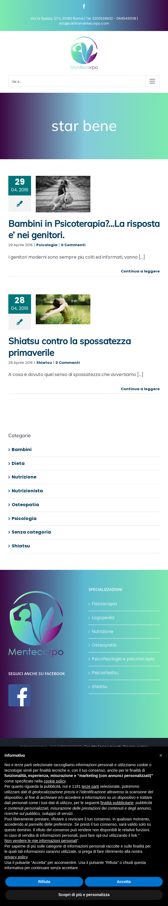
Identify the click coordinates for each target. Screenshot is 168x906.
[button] (160, 755)
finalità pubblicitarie (116, 803)
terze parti (90, 786)
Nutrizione (24, 477)
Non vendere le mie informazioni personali (40, 840)
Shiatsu (44, 362)
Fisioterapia (104, 604)
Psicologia (46, 245)
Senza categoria (31, 532)
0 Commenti (73, 245)
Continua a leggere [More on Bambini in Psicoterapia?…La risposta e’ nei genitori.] (140, 271)
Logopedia (103, 617)
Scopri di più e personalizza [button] (84, 894)
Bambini (22, 449)
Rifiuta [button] (44, 881)
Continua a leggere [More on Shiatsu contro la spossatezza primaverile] (140, 389)
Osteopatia (25, 504)
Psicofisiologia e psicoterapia (123, 659)
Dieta (18, 463)
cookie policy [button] (55, 781)
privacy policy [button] (15, 857)
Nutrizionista (27, 491)
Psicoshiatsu (105, 673)
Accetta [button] (124, 881)
